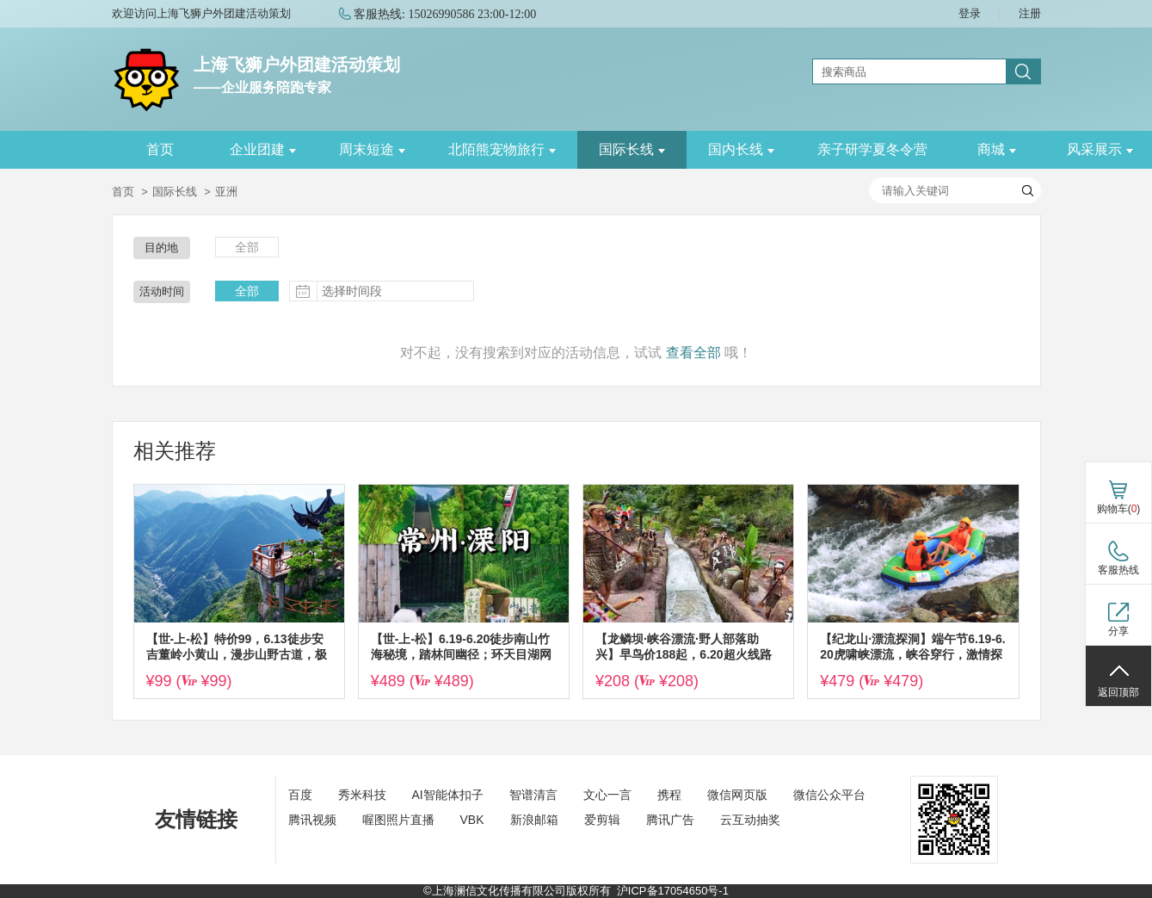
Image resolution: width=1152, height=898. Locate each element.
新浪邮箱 (534, 820)
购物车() (1119, 509)
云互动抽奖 (750, 820)
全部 (247, 247)
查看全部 (693, 352)
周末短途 (372, 149)
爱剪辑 (602, 820)
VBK (472, 820)
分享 (1118, 631)
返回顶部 (1118, 692)
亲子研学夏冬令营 (872, 149)
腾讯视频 (312, 820)
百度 (300, 795)
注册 (1030, 13)
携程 (669, 795)
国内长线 (741, 149)
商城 (996, 149)
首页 (160, 149)
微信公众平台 (829, 795)
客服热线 (1118, 570)
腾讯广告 (670, 820)
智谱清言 (533, 795)
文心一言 (607, 795)
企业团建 (263, 149)
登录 (969, 13)
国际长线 (632, 149)
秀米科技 (362, 795)
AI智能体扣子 (448, 795)
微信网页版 (737, 795)
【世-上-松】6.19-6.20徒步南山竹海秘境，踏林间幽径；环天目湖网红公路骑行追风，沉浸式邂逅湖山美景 (461, 647)
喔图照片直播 (398, 820)
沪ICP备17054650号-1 (673, 890)
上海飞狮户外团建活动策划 (297, 64)
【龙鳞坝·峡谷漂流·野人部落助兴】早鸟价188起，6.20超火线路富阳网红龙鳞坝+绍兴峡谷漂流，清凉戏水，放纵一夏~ (683, 647)
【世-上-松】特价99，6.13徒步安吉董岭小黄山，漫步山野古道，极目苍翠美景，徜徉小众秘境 (236, 647)
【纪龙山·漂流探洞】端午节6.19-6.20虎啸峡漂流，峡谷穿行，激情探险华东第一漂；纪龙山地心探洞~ (912, 647)
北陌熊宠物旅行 (502, 149)
